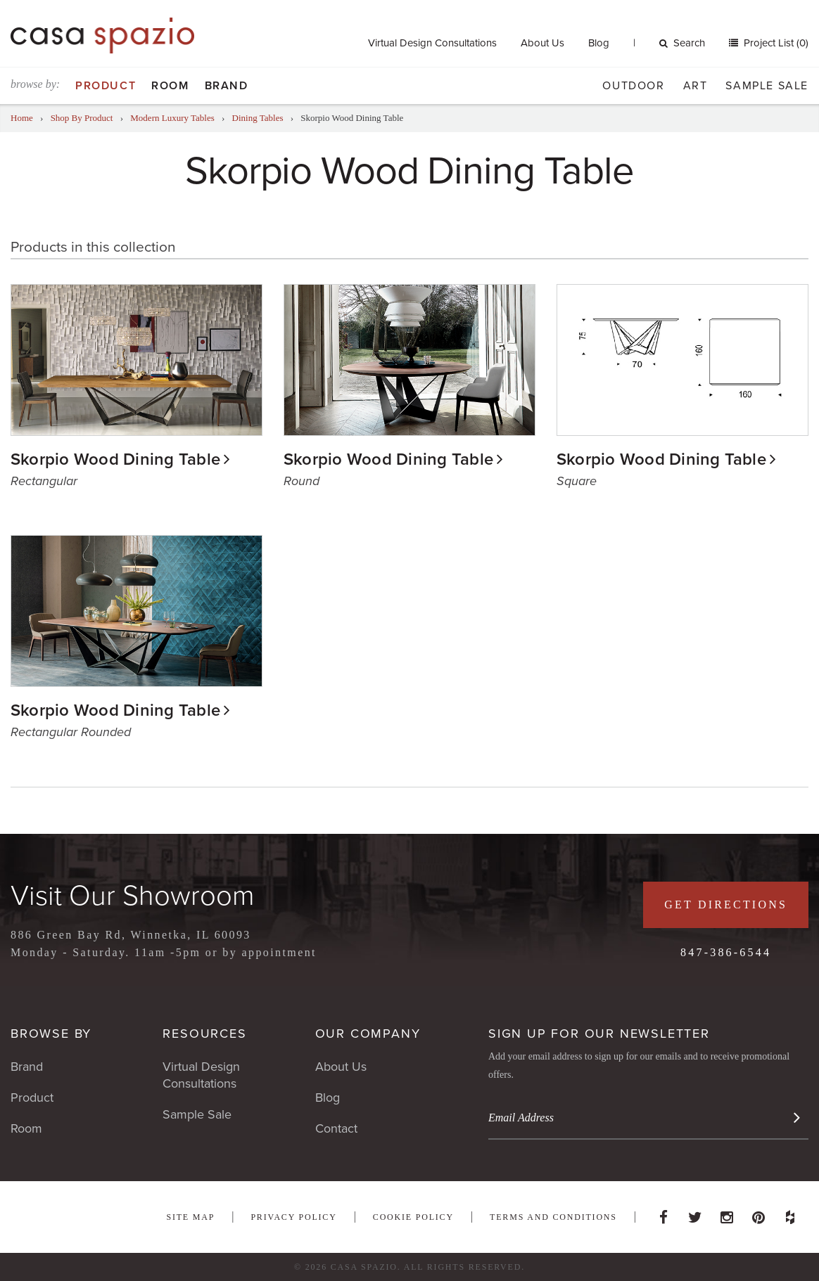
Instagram (726, 1213)
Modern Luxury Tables (172, 117)
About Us (542, 43)
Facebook (663, 1213)
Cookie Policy (413, 1217)
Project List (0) (774, 43)
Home (22, 117)
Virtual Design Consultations (432, 43)
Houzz (790, 1213)
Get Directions (725, 904)
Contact (336, 1128)
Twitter (695, 1213)
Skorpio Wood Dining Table (115, 459)
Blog (598, 43)
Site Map (190, 1217)
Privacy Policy (293, 1217)
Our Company (368, 1033)
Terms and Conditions (553, 1217)
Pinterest (758, 1213)
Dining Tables (258, 117)
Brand (226, 86)
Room (170, 86)
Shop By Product (82, 117)
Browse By (51, 1033)
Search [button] (682, 43)
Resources (204, 1033)
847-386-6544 (725, 952)
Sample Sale (766, 86)
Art (695, 86)
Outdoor (633, 86)
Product (105, 86)
